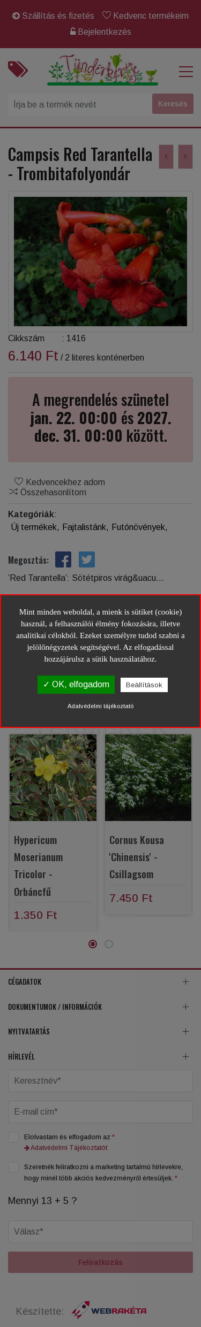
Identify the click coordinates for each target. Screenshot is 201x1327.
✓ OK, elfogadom (76, 684)
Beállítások (144, 685)
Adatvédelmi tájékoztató (100, 706)
